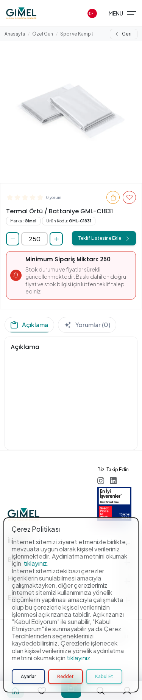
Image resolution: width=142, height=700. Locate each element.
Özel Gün (42, 34)
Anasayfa (15, 34)
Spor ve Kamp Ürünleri (84, 34)
